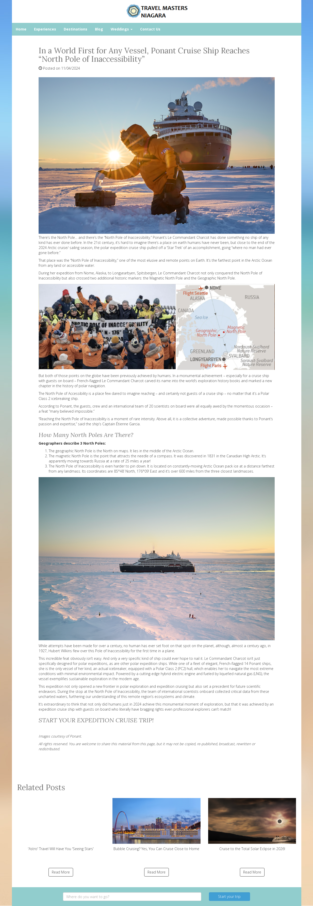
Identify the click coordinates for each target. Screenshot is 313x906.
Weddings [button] (122, 29)
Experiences (45, 29)
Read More (61, 872)
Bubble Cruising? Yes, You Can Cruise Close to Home (156, 824)
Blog (99, 29)
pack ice (231, 466)
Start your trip (229, 896)
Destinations (75, 29)
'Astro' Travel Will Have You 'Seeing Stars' (61, 824)
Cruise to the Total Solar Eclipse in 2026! (252, 824)
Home (21, 29)
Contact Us (150, 29)
